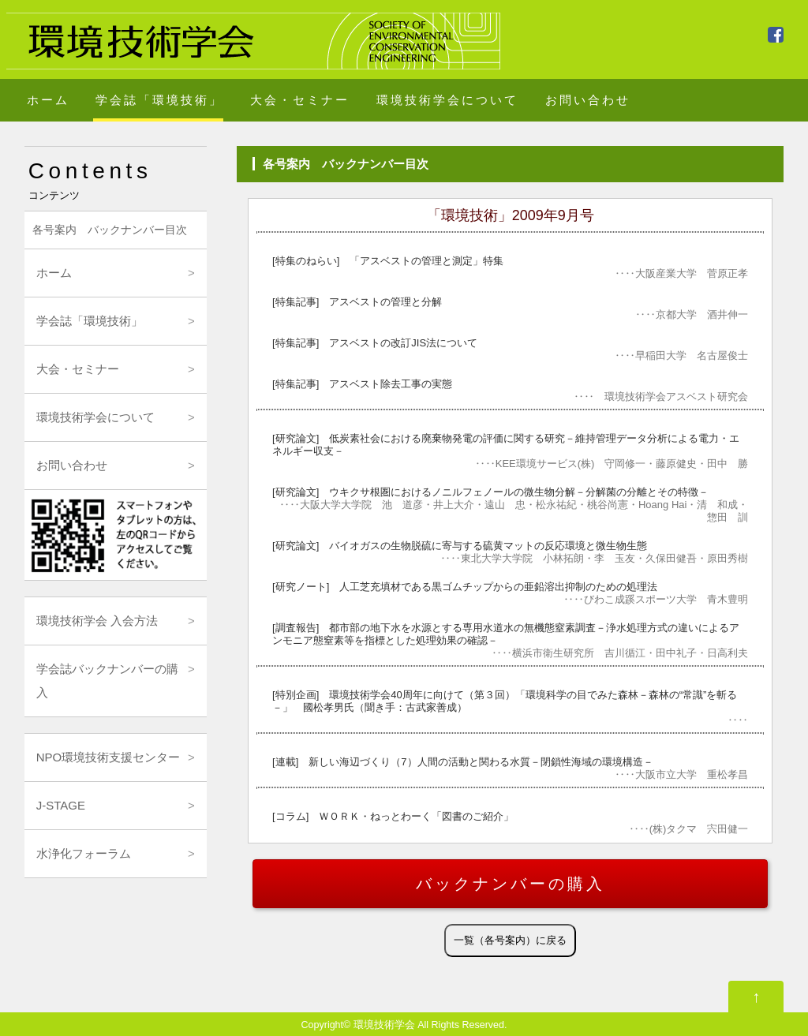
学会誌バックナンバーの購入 (107, 680)
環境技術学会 (384, 1024)
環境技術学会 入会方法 (97, 620)
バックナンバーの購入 (510, 883)
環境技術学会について (447, 100)
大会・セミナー (300, 100)
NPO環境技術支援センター (108, 757)
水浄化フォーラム (83, 853)
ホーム (48, 100)
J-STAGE (60, 805)
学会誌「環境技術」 (159, 100)
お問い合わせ (587, 100)
